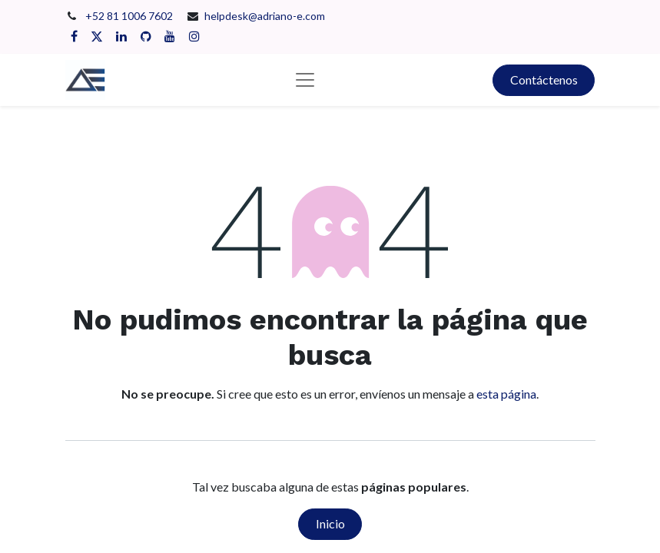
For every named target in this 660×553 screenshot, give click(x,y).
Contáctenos (544, 79)
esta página (506, 393)
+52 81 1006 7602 (130, 15)
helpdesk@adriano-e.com (264, 15)
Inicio (330, 523)
